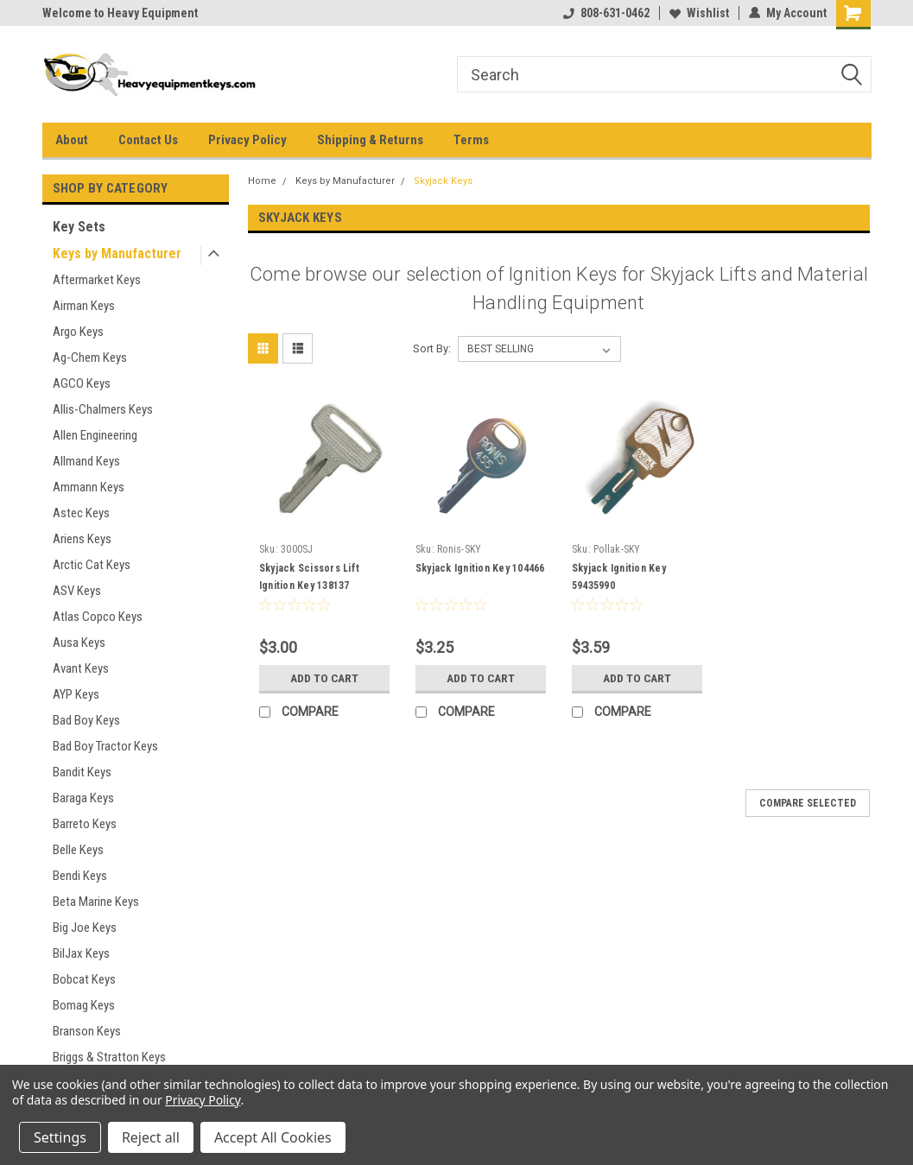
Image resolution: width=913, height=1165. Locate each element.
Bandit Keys (82, 772)
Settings (60, 1137)
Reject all (151, 1137)
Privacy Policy (247, 140)
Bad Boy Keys (86, 720)
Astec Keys (81, 513)
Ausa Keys (79, 642)
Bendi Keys (80, 875)
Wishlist (699, 13)
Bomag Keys (84, 1005)
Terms (471, 140)
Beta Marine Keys (96, 901)
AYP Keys (76, 694)
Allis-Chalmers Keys (103, 409)
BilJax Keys (81, 953)
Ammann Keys (88, 487)
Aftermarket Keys (97, 280)
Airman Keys (84, 305)
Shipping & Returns (370, 140)
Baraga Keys (83, 798)
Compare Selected (807, 803)
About (71, 140)
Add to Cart (324, 678)
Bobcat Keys (84, 979)
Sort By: (432, 348)
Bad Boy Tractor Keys (105, 746)
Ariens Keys (82, 539)
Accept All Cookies (273, 1137)
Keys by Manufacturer (117, 253)
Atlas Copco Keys (98, 616)
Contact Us (148, 140)
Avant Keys (81, 668)
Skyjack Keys (443, 181)
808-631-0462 (606, 13)
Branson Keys (87, 1031)
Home (262, 181)
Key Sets (79, 226)
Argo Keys (78, 331)
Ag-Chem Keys (90, 357)
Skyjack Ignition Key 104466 (480, 568)
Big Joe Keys (85, 927)
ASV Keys (77, 590)
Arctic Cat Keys (91, 565)
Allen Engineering (95, 435)
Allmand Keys (86, 461)
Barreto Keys (85, 824)
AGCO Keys (82, 383)
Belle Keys (78, 850)
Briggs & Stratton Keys (109, 1057)
